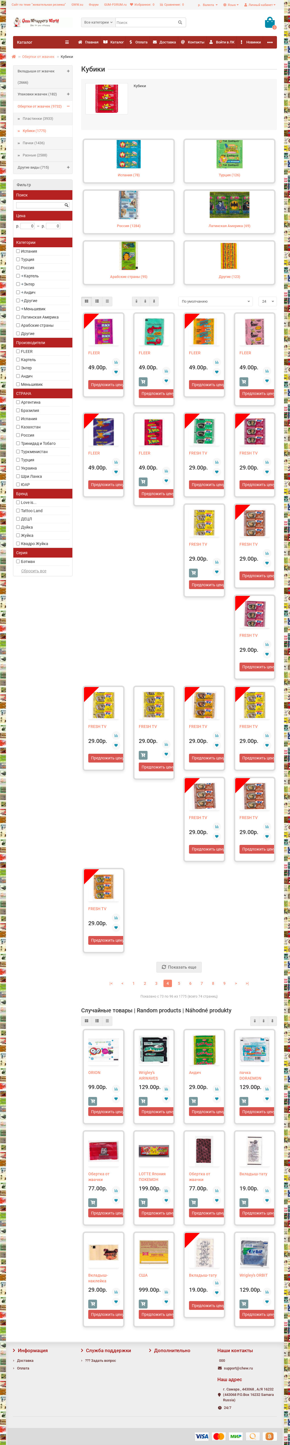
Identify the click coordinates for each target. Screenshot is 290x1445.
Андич (29, 292)
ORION (94, 1074)
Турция (27, 259)
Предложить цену (107, 384)
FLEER (27, 351)
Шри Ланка (31, 476)
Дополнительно (169, 1350)
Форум (93, 5)
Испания (29, 251)
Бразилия (30, 410)
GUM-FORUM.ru (115, 5)
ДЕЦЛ (26, 519)
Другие (30, 300)
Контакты (243, 42)
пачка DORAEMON (250, 1077)
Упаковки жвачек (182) (45, 94)
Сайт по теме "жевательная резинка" (39, 5)
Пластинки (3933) (38, 118)
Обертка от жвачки (99, 1179)
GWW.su (77, 5)
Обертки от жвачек (38, 57)
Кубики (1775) (34, 131)
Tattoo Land (32, 510)
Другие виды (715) (45, 168)
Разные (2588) (35, 155)
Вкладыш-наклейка (98, 1281)
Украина (29, 468)
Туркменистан (34, 451)
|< (111, 985)
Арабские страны (37, 325)
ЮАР (25, 484)
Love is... (29, 502)
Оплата (166, 42)
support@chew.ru (238, 1368)
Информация (30, 1350)
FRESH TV (198, 453)
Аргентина (31, 402)
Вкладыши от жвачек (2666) (45, 77)
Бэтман (28, 561)
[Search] (150, 22)
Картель (31, 276)
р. (206, 5)
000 (222, 1360)
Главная (93, 42)
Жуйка (27, 535)
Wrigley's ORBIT (253, 1278)
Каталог (129, 42)
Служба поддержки (106, 1350)
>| (247, 985)
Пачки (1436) (34, 143)
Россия (27, 267)
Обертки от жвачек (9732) (45, 107)
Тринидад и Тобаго (38, 443)
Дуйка (27, 527)
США (143, 1278)
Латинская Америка (40, 317)
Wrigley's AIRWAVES (148, 1077)
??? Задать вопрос (100, 1360)
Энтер (29, 284)
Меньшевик (35, 309)
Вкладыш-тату (253, 1176)
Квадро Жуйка (34, 543)
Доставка (204, 42)
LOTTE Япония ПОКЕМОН (152, 1179)
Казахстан (31, 427)
